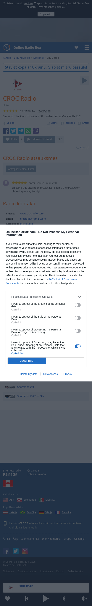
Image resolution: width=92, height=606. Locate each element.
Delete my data (29, 373)
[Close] (84, 232)
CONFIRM (27, 360)
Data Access (50, 373)
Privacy (68, 373)
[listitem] (46, 297)
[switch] (78, 305)
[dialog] (46, 303)
